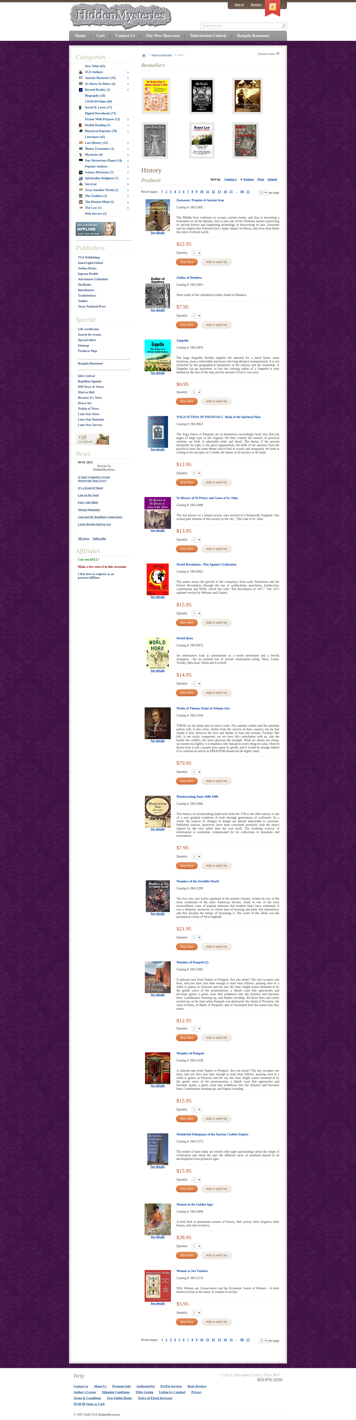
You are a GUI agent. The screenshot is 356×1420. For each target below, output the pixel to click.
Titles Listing (144, 1392)
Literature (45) (95, 137)
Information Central (208, 35)
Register (256, 4)
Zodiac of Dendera (189, 277)
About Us (100, 1386)
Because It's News (90, 397)
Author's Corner (85, 1392)
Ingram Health (88, 274)
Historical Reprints (162, 55)
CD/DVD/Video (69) (98, 101)
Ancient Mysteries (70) (97, 78)
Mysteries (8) (91, 155)
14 (225, 191)
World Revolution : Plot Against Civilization (206, 564)
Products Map (87, 351)
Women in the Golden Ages (194, 1204)
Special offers (87, 340)
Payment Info (121, 1386)
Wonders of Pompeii (190, 1053)
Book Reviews (197, 1386)
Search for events (89, 334)
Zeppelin (182, 340)
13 (219, 191)
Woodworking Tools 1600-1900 (197, 796)
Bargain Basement (90, 363)
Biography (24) (95, 95)
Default (272, 179)
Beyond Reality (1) (94, 90)
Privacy (196, 1392)
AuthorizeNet (145, 1386)
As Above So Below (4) (97, 84)
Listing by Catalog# (172, 1392)
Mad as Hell (86, 392)
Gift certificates (88, 329)
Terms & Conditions (87, 1398)
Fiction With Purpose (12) (102, 119)
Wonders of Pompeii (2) (192, 962)
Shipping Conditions (116, 1392)
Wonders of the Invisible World (197, 881)
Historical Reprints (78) (98, 131)
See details (158, 232)
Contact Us (125, 35)
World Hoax (184, 638)
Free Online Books (119, 1398)
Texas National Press (92, 306)
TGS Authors (91, 72)
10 (201, 191)
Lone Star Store (88, 414)
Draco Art (84, 403)
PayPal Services (171, 1386)
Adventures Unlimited (93, 279)
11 (207, 191)
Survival (87, 184)
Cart (100, 35)
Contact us (81, 1386)
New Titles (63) (95, 66)
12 (213, 191)
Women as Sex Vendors (192, 1271)
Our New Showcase (163, 35)
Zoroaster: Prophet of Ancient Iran (200, 200)
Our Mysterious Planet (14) (100, 160)
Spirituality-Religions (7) (99, 178)
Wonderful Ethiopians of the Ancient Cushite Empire (212, 1134)
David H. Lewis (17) (95, 107)
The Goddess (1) (93, 196)
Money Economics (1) (96, 148)
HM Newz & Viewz (91, 387)
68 (242, 191)
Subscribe (99, 538)
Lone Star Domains (91, 419)
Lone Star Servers (90, 425)
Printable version (266, 53)
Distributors (86, 290)
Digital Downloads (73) (100, 113)
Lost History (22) (93, 143)
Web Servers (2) (96, 213)
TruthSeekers (87, 295)
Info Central (86, 376)
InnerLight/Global (90, 263)
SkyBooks (84, 284)
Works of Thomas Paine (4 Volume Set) (203, 708)
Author (83, 301)
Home (80, 35)
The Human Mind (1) (96, 202)
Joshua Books (87, 268)
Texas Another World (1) (98, 190)
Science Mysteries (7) (96, 172)
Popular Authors (96, 166)
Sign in (239, 4)
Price (260, 179)
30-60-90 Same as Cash (89, 1404)
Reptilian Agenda (89, 381)
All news (83, 538)
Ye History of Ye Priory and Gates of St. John (207, 498)
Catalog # (231, 179)
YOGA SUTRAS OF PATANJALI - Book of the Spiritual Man (218, 417)
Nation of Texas (88, 408)
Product (249, 179)
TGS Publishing (88, 257)
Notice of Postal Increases (155, 1398)
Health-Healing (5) (94, 125)
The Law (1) (90, 207)
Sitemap (83, 345)
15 (231, 191)
